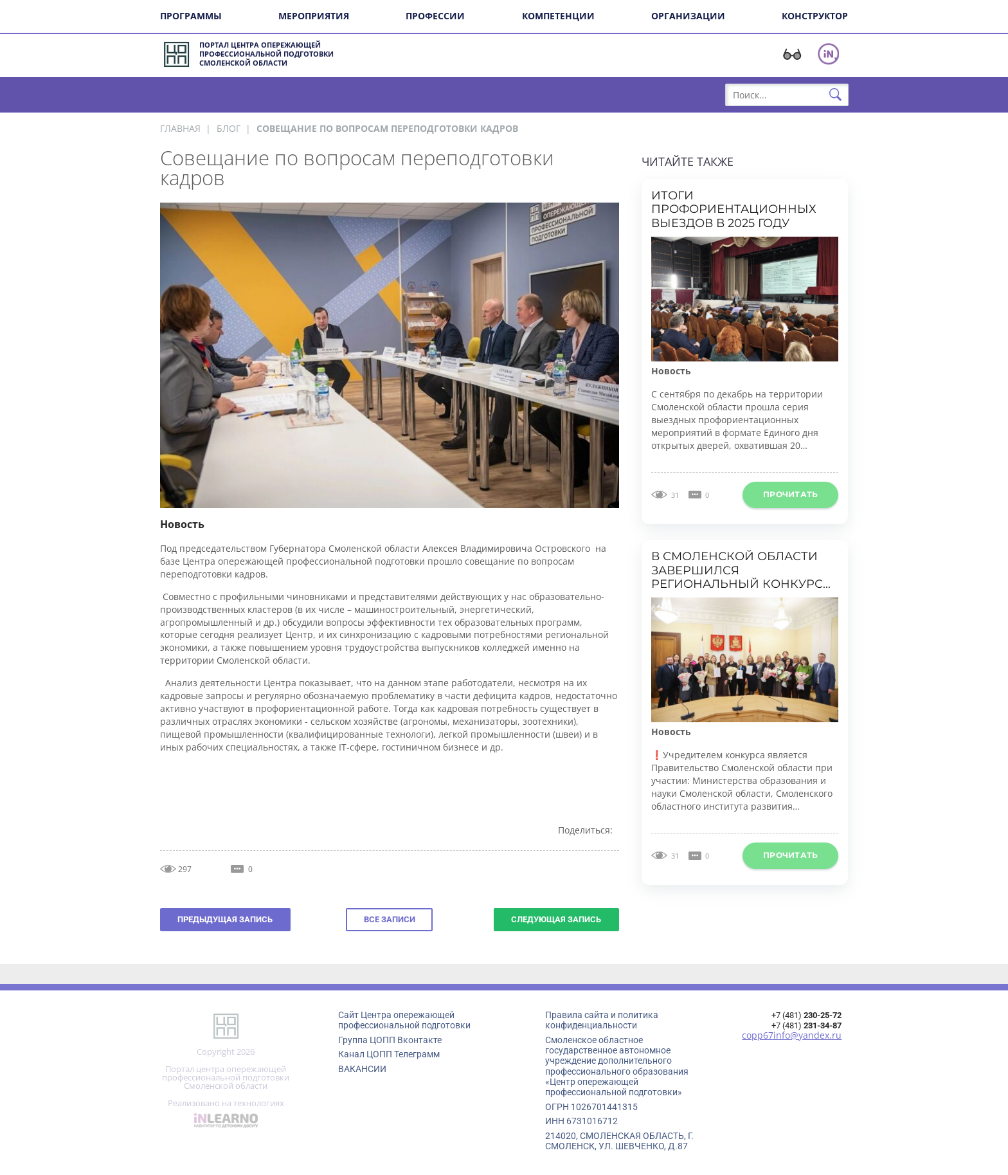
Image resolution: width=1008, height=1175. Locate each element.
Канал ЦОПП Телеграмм (389, 1054)
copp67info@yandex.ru (792, 1035)
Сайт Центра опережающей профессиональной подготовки (404, 1020)
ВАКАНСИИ (362, 1069)
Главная (180, 128)
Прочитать (790, 494)
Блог (228, 128)
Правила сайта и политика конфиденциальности (601, 1020)
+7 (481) (806, 1015)
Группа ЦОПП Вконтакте (390, 1040)
